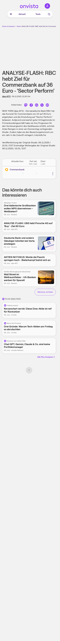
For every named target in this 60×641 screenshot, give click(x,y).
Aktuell (22, 14)
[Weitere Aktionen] (53, 174)
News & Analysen (8, 26)
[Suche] (49, 14)
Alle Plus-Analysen (46, 357)
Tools (38, 14)
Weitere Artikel (45, 292)
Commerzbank (17, 169)
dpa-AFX (6, 96)
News (19, 26)
